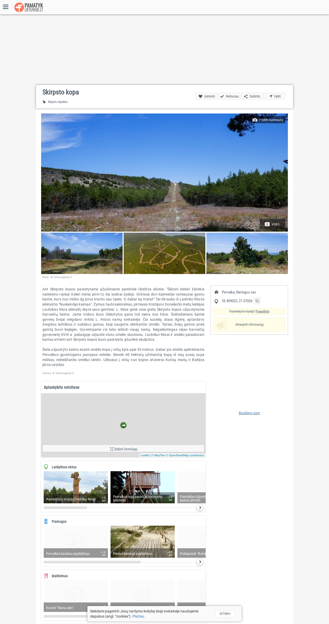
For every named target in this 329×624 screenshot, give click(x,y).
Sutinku (225, 614)
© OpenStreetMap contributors (185, 455)
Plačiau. (138, 616)
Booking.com (249, 413)
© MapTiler (158, 455)
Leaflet (145, 455)
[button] (164, 173)
